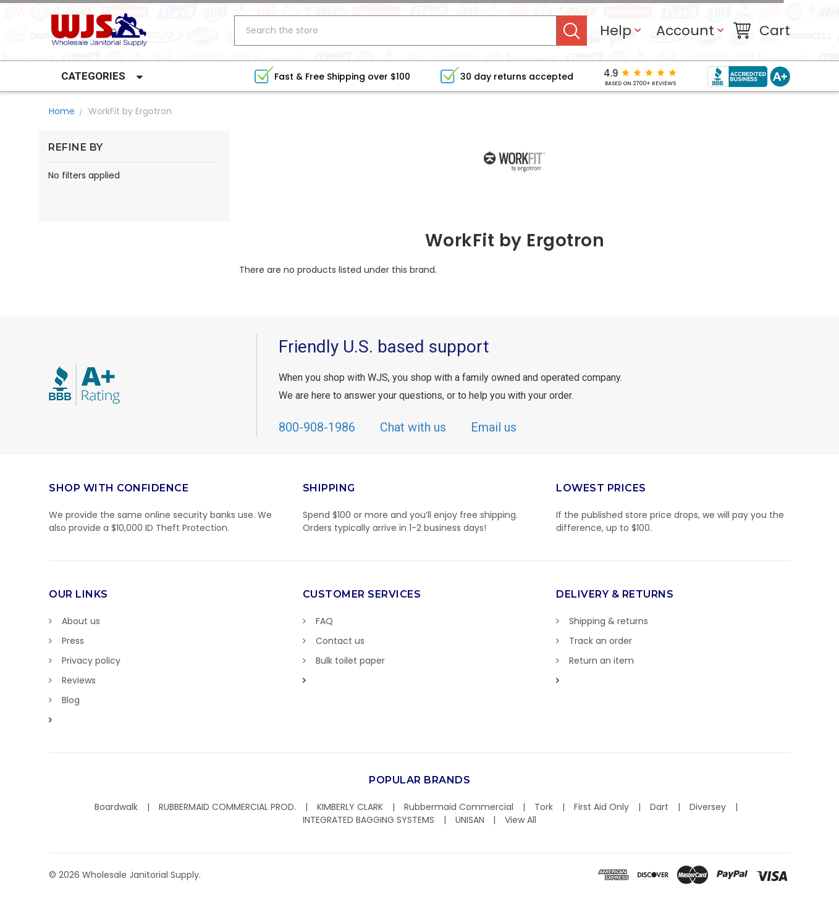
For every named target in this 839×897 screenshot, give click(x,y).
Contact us (340, 641)
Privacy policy (91, 660)
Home (62, 111)
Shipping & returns (608, 621)
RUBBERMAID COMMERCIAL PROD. (227, 807)
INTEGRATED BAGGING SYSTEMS (368, 820)
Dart (659, 807)
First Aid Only (601, 807)
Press (73, 641)
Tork (543, 807)
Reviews (79, 680)
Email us (493, 427)
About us (81, 621)
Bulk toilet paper (350, 660)
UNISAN (469, 820)
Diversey (707, 807)
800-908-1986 (317, 427)
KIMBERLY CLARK (350, 807)
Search (571, 30)
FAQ (324, 621)
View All (520, 820)
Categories (93, 76)
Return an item (601, 660)
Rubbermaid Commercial (458, 807)
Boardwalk (116, 807)
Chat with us (413, 427)
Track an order (600, 641)
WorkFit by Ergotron (130, 111)
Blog (71, 700)
